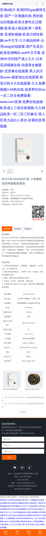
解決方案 (29, 532)
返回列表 (23, 412)
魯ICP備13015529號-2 (23, 489)
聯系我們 (40, 532)
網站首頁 (6, 532)
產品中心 (17, 532)
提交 (9, 457)
